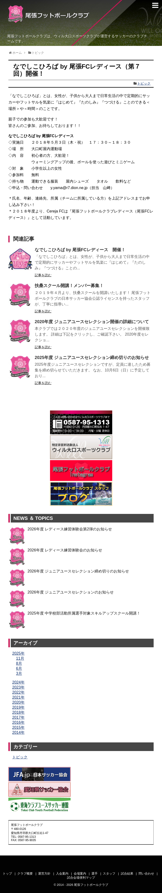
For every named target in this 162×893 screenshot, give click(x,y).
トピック (144, 83)
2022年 (18, 692)
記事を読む (43, 275)
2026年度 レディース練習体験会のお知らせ (65, 550)
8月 (19, 663)
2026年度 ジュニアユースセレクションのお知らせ (71, 592)
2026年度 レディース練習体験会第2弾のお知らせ (70, 529)
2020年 (18, 702)
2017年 (18, 717)
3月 (19, 673)
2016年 (18, 722)
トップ (7, 873)
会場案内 (80, 873)
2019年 (18, 707)
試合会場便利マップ (81, 877)
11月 (20, 658)
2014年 (18, 732)
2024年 (18, 682)
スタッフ (109, 873)
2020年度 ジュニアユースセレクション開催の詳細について (92, 321)
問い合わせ (146, 873)
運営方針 (44, 873)
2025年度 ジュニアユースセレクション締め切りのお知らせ (92, 357)
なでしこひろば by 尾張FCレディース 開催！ (80, 249)
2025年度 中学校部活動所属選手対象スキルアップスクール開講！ (84, 613)
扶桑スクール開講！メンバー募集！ (69, 285)
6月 (19, 668)
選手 (94, 873)
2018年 (18, 712)
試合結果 (127, 873)
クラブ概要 (25, 873)
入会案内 (62, 873)
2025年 (18, 653)
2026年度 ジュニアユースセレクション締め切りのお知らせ (78, 571)
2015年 (18, 727)
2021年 (18, 697)
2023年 (18, 687)
